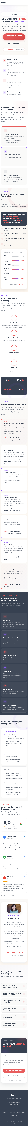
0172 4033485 (14, 1105)
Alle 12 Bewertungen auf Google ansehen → (11, 896)
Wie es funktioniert (14, 43)
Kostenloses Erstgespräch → (14, 36)
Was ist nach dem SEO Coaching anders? (14, 1024)
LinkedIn (14, 1107)
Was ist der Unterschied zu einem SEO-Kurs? (14, 994)
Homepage (14, 1115)
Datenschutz (13, 1112)
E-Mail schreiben (14, 1076)
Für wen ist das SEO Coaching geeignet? (14, 986)
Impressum (6, 1112)
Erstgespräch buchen (14, 1070)
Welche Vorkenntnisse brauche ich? (14, 1016)
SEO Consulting (21, 1112)
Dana (3, 3)
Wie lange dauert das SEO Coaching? (14, 1001)
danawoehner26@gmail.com (14, 1102)
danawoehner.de (10, 9)
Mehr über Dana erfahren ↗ (14, 959)
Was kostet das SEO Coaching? (14, 1009)
